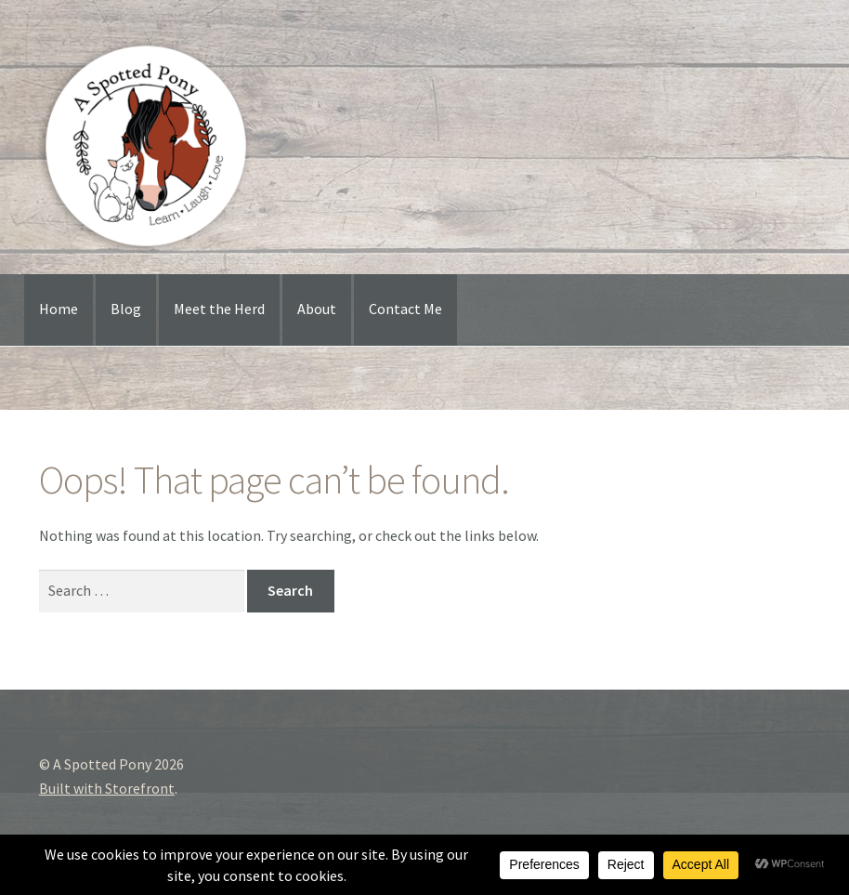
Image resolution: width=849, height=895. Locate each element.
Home (58, 308)
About (316, 308)
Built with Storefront (107, 788)
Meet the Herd (219, 308)
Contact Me (405, 308)
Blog (126, 308)
